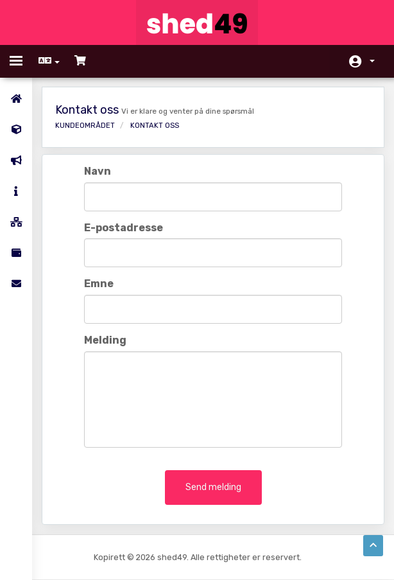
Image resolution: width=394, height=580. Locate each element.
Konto (372, 61)
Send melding (213, 487)
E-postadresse (123, 228)
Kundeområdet (85, 125)
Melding (105, 340)
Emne (99, 283)
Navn (97, 171)
